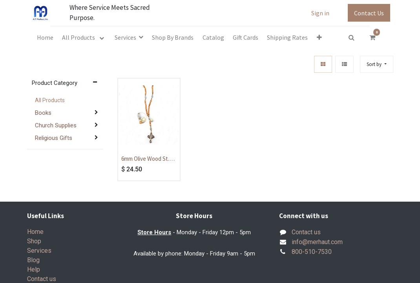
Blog (33, 260)
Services (39, 250)
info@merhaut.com (317, 242)
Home (35, 231)
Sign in (320, 13)
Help (33, 269)
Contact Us (369, 13)
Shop (34, 241)
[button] (319, 37)
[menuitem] (45, 37)
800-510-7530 (312, 251)
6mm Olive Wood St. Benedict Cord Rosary (148, 159)
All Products (50, 100)
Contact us (41, 279)
